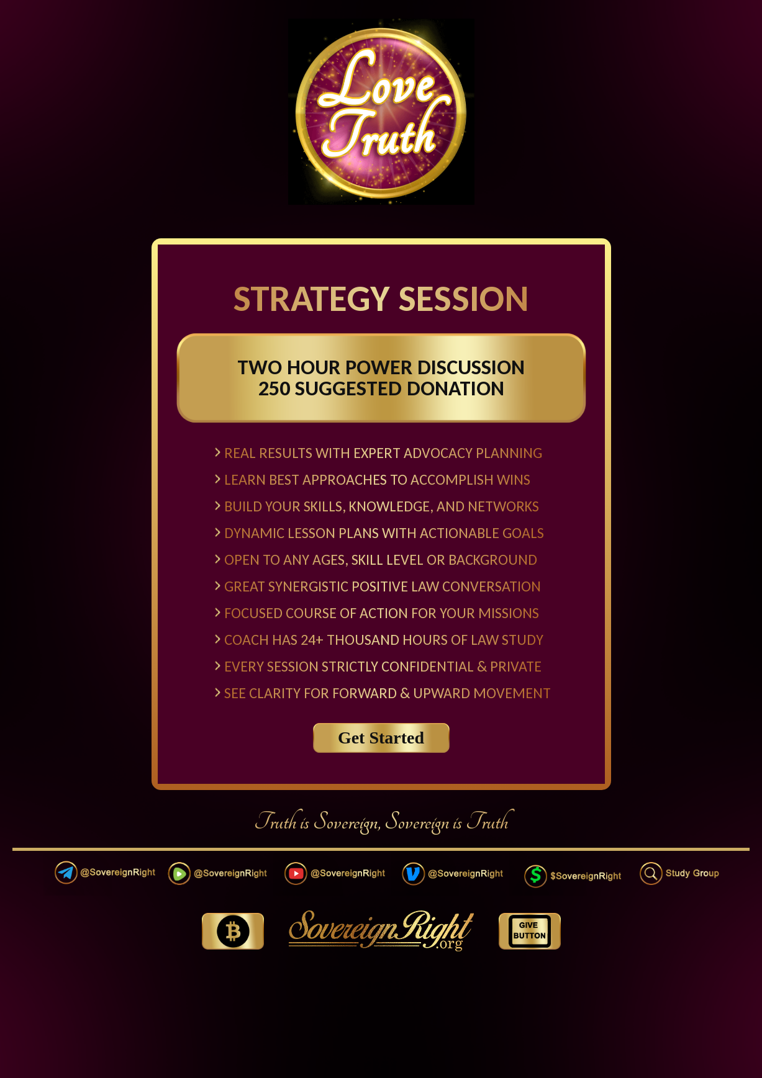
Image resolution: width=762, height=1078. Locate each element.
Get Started (381, 737)
